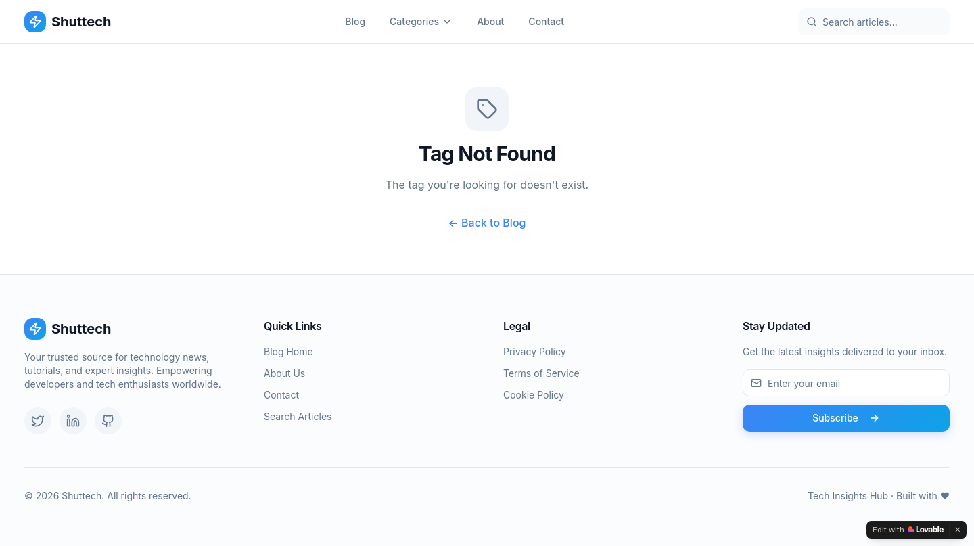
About (490, 21)
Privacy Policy (534, 351)
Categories (421, 21)
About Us (284, 373)
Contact (546, 21)
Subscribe (846, 418)
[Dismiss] (958, 530)
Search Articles (297, 416)
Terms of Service (541, 373)
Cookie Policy (533, 395)
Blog (355, 21)
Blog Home (288, 351)
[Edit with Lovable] (908, 530)
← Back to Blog (487, 222)
